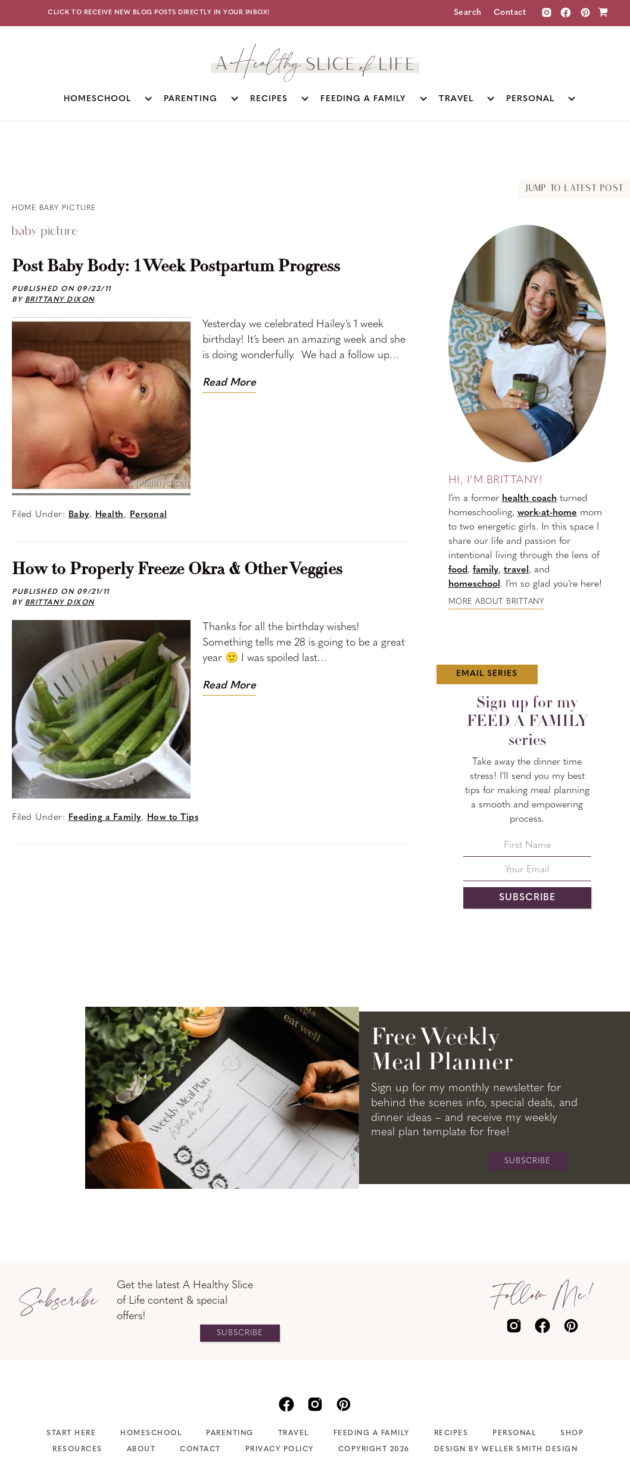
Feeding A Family (371, 1433)
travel (516, 570)
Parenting (230, 1433)
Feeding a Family (104, 817)
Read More (229, 383)
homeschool (474, 584)
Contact (510, 12)
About (141, 1449)
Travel (293, 1433)
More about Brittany (496, 602)
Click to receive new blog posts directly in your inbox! (159, 13)
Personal (148, 515)
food (457, 570)
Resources (77, 1449)
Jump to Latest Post (574, 189)
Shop (572, 1433)
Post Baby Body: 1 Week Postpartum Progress (176, 267)
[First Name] (527, 849)
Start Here (71, 1433)
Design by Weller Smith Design (506, 1449)
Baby (78, 515)
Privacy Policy (279, 1449)
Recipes (451, 1433)
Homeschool (151, 1433)
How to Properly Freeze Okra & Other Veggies (177, 570)
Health (109, 515)
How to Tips (173, 817)
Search (468, 12)
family (485, 570)
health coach (529, 498)
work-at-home (547, 513)
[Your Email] (527, 873)
